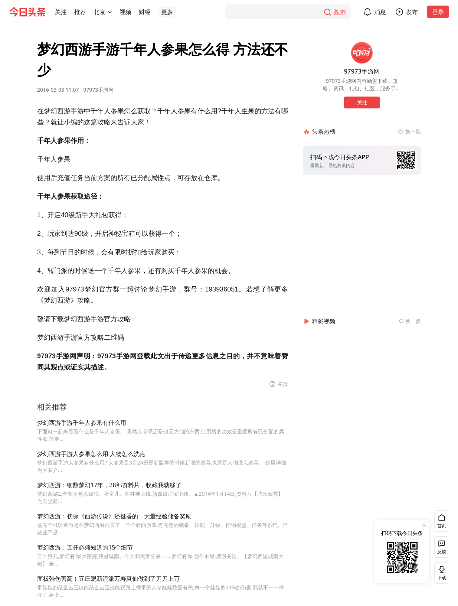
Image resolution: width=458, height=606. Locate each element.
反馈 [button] (441, 551)
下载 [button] (440, 572)
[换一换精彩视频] (410, 321)
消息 (384, 12)
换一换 (413, 131)
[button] (61, 12)
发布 (416, 12)
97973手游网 (98, 89)
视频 (125, 12)
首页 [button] (441, 525)
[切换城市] (110, 12)
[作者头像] (362, 53)
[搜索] (292, 11)
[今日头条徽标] (27, 12)
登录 (442, 12)
